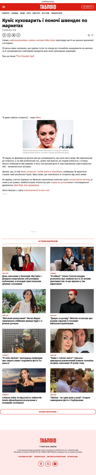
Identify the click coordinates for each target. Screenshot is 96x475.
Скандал (14, 13)
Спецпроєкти (56, 13)
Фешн (22, 13)
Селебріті (6, 13)
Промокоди (72, 457)
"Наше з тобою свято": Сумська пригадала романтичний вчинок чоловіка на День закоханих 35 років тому (71, 360)
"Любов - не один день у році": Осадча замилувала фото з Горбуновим (70, 399)
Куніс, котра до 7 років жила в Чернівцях (41, 171)
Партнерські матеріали (56, 457)
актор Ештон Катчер (79, 179)
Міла (38, 117)
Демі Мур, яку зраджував (26, 185)
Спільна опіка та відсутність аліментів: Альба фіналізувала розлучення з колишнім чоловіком (22, 400)
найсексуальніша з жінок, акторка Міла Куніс (33, 40)
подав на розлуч (59, 182)
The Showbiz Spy (25, 56)
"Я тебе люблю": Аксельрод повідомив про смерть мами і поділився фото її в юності (22, 360)
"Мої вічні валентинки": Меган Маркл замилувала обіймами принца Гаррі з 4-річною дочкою (22, 321)
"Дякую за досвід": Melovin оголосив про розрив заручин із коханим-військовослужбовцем (71, 321)
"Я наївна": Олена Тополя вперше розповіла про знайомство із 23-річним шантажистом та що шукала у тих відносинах (70, 280)
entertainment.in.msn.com (36, 190)
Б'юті (29, 13)
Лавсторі (36, 13)
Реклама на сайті (25, 457)
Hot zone (45, 13)
